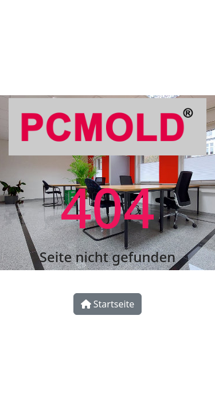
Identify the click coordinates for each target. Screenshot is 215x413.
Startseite (108, 304)
